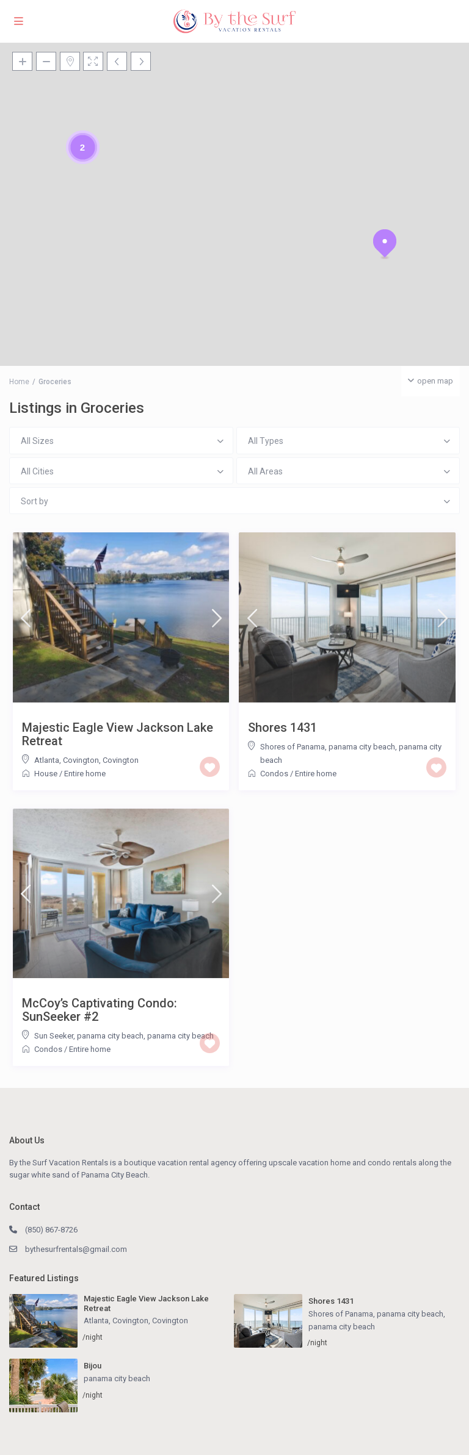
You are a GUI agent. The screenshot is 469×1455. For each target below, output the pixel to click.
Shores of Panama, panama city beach (327, 746)
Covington (121, 760)
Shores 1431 (282, 727)
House (45, 773)
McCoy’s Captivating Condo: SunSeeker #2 (99, 1009)
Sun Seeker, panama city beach (89, 1035)
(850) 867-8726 (51, 1229)
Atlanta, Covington (66, 760)
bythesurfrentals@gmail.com (76, 1249)
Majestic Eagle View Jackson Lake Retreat (117, 734)
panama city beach (180, 1035)
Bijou (92, 1365)
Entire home (85, 773)
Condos (274, 773)
